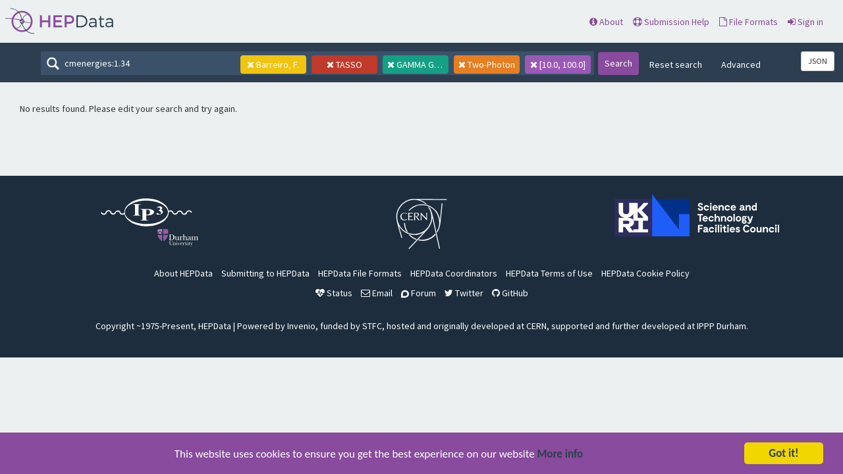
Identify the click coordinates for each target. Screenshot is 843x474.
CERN (536, 326)
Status (333, 293)
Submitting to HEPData (265, 273)
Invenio (301, 326)
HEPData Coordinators (453, 273)
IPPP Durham (721, 326)
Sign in (805, 22)
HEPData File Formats (360, 273)
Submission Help (671, 22)
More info (560, 455)
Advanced (741, 64)
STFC (372, 326)
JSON (817, 61)
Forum (418, 293)
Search (618, 63)
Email (377, 293)
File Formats (748, 22)
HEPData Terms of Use (549, 273)
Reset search (675, 64)
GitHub (510, 293)
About (606, 22)
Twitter (464, 293)
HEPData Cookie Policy (645, 273)
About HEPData (183, 273)
